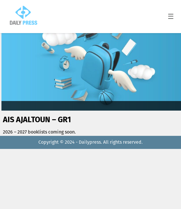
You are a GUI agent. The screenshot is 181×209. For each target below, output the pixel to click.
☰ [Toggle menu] (171, 16)
